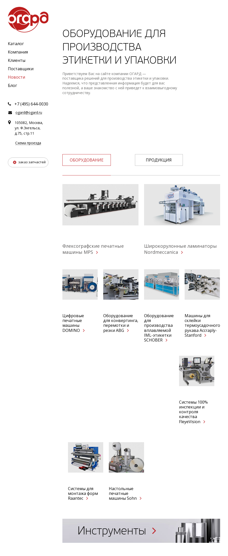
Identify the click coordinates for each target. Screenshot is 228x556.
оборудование (86, 160)
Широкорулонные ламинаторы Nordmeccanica (180, 249)
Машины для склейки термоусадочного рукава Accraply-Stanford (202, 325)
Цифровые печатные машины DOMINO (73, 323)
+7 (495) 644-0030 (31, 104)
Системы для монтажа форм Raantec (83, 493)
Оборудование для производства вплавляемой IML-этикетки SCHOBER (159, 328)
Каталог (16, 43)
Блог (12, 85)
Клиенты (16, 60)
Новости (16, 77)
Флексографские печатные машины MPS (93, 249)
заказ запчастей (29, 162)
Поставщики (20, 68)
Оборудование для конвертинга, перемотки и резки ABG (120, 323)
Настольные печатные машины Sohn (125, 493)
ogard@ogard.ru (28, 113)
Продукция (159, 160)
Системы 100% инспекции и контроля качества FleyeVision (193, 412)
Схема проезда (28, 143)
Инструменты (117, 530)
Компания (18, 52)
